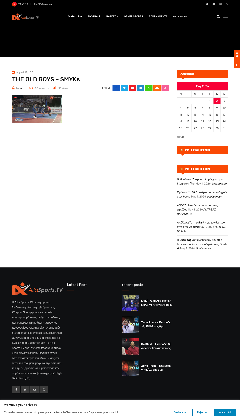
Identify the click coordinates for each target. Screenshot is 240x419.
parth (23, 88)
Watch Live (75, 16)
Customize (180, 412)
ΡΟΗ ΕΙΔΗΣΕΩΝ (197, 150)
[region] (120, 409)
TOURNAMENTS (158, 16)
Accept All (225, 412)
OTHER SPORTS (133, 16)
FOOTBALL (94, 16)
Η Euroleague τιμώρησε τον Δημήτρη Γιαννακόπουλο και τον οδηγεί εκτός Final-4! (202, 244)
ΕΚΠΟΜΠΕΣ (180, 16)
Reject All (202, 412)
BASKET (111, 16)
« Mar (180, 137)
